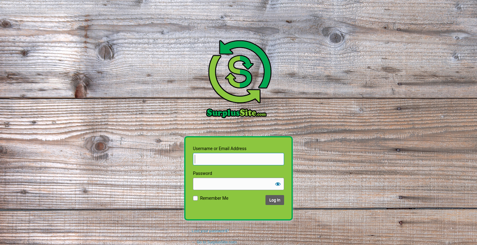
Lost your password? (210, 231)
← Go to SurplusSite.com (214, 242)
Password (202, 173)
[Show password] (278, 184)
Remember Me (214, 198)
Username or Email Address (220, 148)
